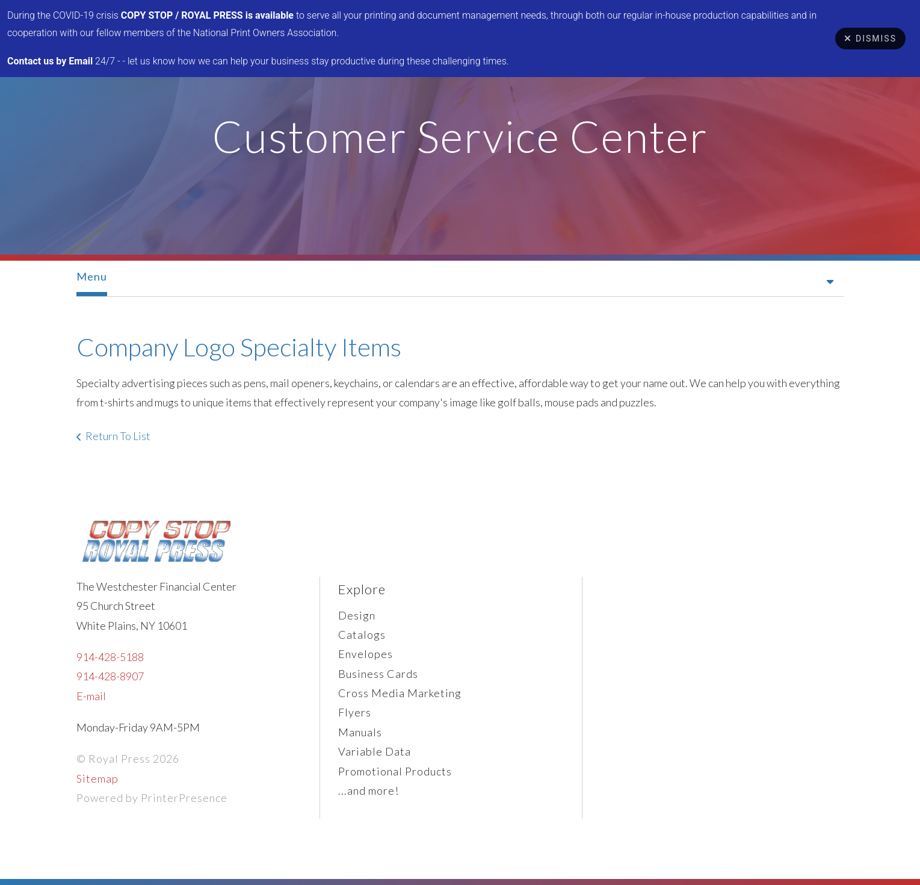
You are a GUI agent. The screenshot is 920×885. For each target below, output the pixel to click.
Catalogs (362, 634)
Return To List (117, 435)
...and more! (368, 790)
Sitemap (97, 778)
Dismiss (870, 38)
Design (356, 615)
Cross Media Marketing (400, 693)
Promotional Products (395, 771)
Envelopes (365, 653)
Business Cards (378, 673)
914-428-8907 (110, 676)
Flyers (354, 712)
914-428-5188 (110, 656)
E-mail (91, 696)
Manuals (360, 732)
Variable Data (374, 751)
